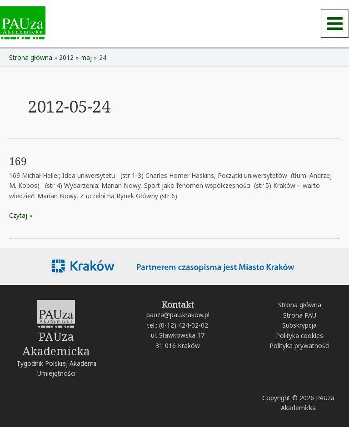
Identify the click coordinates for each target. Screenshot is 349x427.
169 (18, 161)
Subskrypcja (299, 325)
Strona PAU (299, 315)
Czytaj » (20, 215)
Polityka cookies (299, 335)
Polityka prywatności (299, 345)
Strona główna (299, 304)
